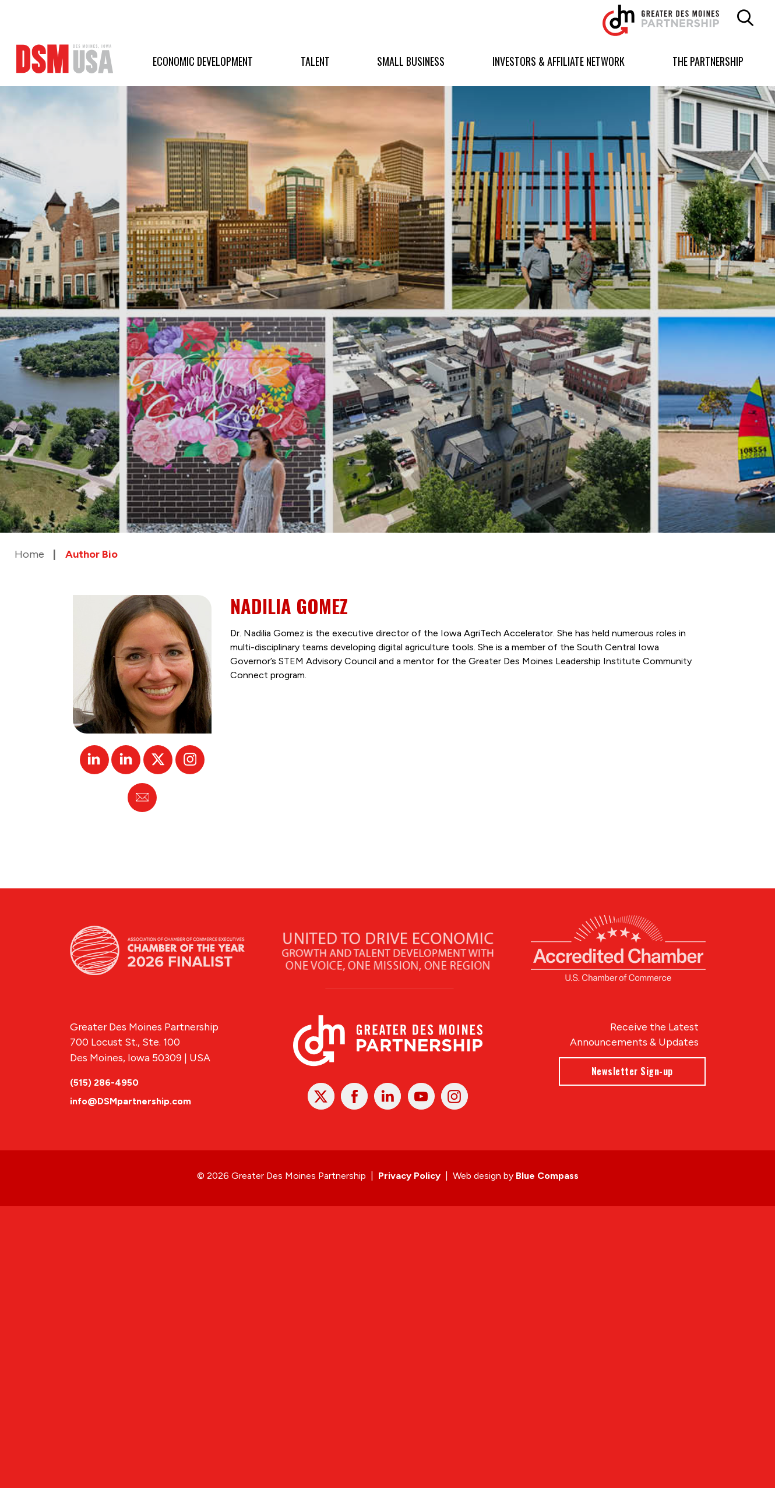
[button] (745, 18)
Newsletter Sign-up (631, 1071)
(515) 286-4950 (104, 1082)
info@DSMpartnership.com (130, 1101)
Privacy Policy (409, 1175)
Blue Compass (547, 1175)
